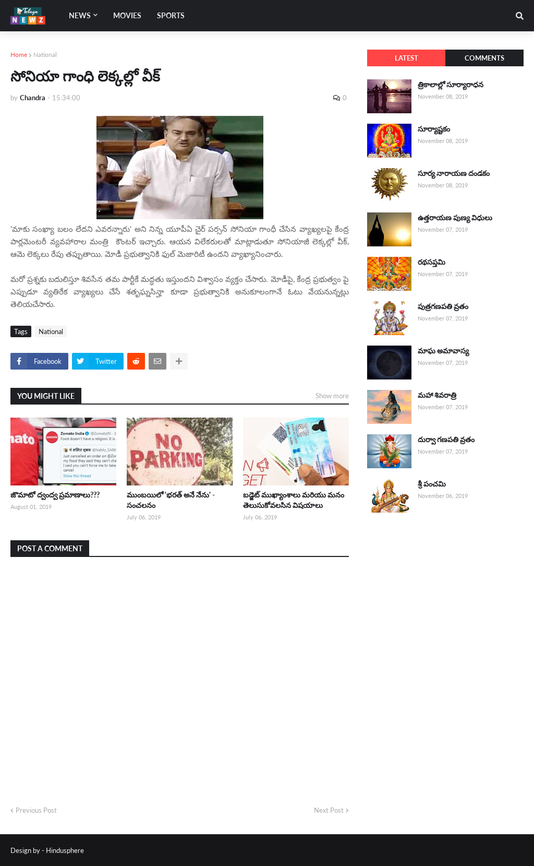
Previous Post (36, 810)
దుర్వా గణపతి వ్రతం (446, 439)
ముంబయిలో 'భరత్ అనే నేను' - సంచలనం (171, 499)
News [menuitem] (80, 15)
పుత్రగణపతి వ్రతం (443, 306)
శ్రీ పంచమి (432, 483)
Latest (406, 58)
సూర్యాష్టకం (434, 128)
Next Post (329, 810)
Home (18, 54)
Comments (484, 58)
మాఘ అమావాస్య (443, 350)
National (45, 54)
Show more (332, 396)
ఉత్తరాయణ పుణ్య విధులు (455, 217)
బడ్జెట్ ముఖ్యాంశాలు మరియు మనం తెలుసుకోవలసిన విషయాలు (293, 499)
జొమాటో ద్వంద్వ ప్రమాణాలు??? (55, 494)
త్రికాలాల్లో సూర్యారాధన (450, 84)
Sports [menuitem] (171, 15)
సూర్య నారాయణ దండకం (454, 173)
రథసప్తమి (431, 261)
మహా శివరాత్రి (437, 394)
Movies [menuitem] (127, 15)
